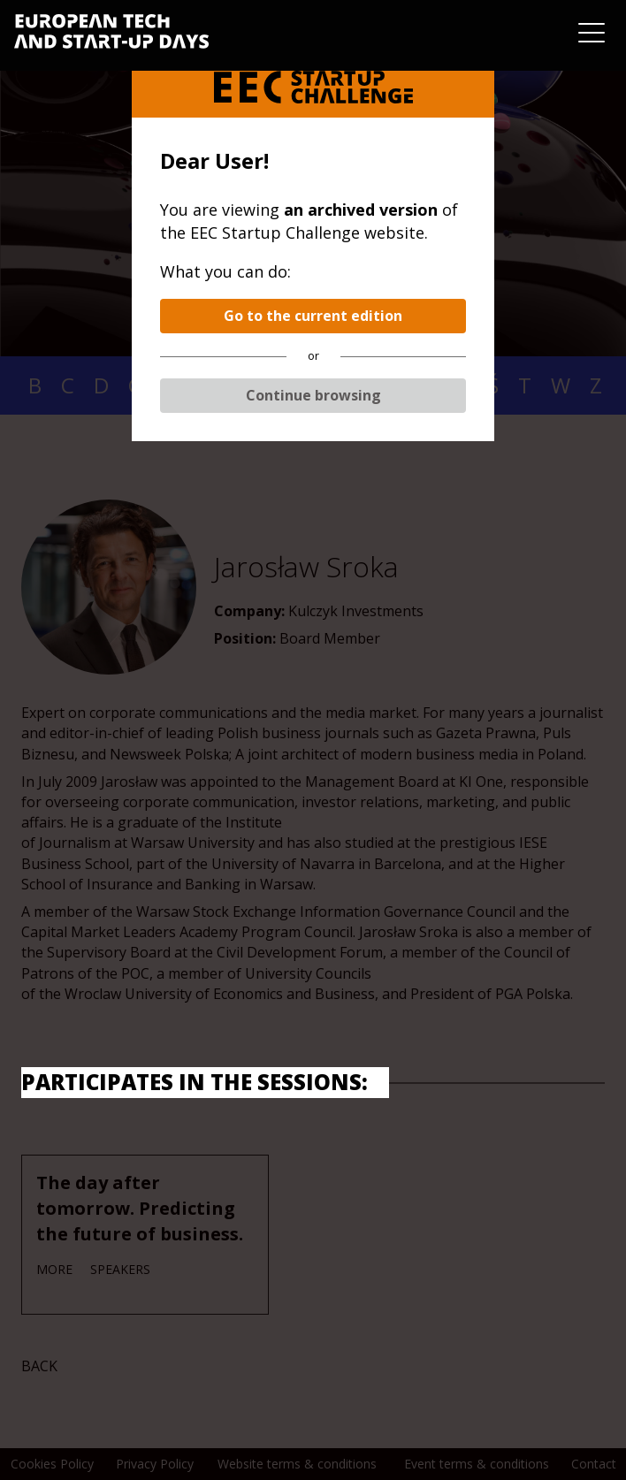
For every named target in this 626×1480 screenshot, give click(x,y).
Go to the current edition (313, 315)
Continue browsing (313, 395)
